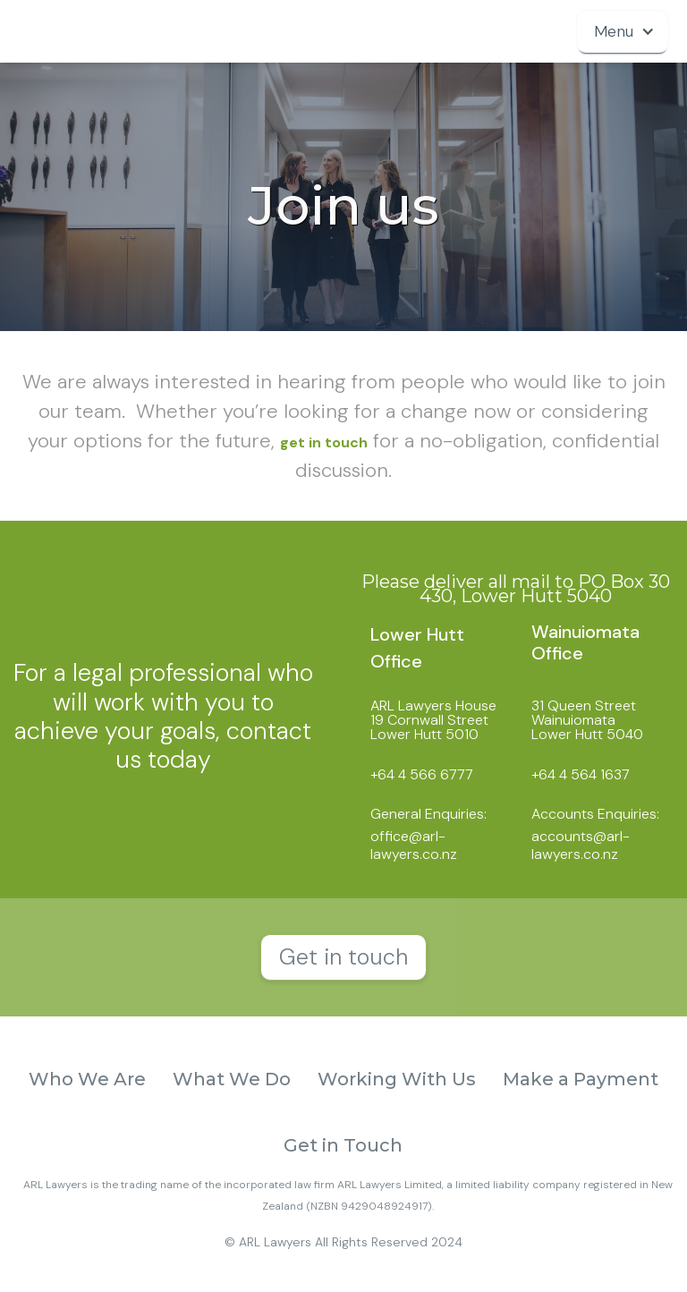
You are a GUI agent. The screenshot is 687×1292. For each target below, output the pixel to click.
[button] (622, 31)
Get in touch (343, 957)
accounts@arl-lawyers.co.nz (580, 845)
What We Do (232, 1079)
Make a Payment (580, 1079)
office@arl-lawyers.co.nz (413, 845)
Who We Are (87, 1079)
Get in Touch (343, 1145)
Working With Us (397, 1079)
